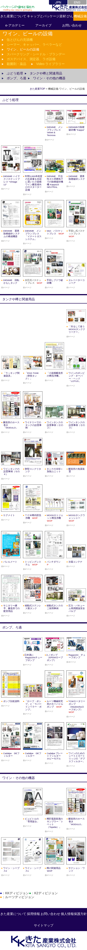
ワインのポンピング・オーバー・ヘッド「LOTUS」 (76, 377)
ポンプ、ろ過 (16, 78)
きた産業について (13, 16)
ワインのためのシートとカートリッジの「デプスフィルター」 (76, 757)
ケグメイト (9, 515)
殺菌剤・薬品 (16, 64)
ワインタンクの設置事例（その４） (11, 472)
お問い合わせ (50, 914)
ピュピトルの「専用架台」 (32, 820)
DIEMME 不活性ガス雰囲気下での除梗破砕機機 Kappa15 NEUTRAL (55, 181)
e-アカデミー (14, 25)
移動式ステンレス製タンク (33, 607)
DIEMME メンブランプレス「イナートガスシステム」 (33, 235)
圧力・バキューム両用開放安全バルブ (76, 608)
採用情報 (33, 914)
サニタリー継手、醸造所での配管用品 (11, 608)
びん (70, 16)
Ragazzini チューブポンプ (76, 656)
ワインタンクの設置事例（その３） (76, 425)
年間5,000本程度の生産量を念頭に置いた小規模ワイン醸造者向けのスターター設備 (33, 183)
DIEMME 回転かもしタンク (11, 281)
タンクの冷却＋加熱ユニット (55, 470)
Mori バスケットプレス (55, 232)
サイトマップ (43, 925)
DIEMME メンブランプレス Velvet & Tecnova (55, 131)
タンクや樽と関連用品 (46, 73)
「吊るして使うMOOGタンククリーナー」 (76, 329)
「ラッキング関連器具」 (11, 374)
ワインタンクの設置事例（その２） (55, 425)
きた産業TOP (37, 88)
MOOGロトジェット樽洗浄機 (55, 518)
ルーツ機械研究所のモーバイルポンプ (55, 704)
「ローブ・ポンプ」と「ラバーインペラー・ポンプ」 (33, 705)
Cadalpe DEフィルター (33, 754)
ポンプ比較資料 (11, 701)
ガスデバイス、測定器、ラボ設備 (31, 59)
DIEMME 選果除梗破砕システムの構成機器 (11, 234)
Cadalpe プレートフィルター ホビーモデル (55, 756)
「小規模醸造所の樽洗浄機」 (55, 374)
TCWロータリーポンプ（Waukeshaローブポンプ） (76, 706)
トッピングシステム (33, 563)
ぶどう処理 (15, 73)
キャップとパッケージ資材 (46, 16)
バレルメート (10, 562)
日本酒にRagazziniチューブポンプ (33, 658)
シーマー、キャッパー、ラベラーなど (34, 44)
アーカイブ (43, 25)
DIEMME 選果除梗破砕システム (76, 179)
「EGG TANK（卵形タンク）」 (32, 376)
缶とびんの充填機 (20, 39)
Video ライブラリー (50, 64)
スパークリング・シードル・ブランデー (36, 54)
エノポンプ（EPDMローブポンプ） (54, 658)
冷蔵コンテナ (75, 562)
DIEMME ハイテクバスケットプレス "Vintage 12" (11, 180)
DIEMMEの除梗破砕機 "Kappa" (76, 128)
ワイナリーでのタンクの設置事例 (33, 425)
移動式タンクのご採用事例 (55, 607)
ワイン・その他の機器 (49, 78)
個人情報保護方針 (74, 914)
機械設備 (80, 16)
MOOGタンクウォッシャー (76, 518)
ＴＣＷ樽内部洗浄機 (33, 516)
